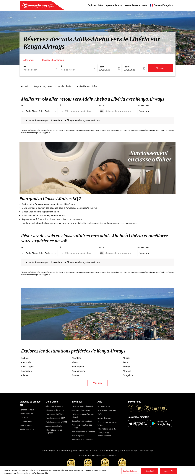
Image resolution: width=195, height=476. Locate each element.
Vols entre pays (78, 450)
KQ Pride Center (26, 421)
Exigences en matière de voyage (107, 423)
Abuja (75, 362)
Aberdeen (76, 358)
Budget (102, 105)
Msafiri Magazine (27, 429)
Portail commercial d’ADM (56, 422)
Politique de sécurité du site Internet (83, 415)
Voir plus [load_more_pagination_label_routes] (97, 383)
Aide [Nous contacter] (107, 410)
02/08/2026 (104, 69)
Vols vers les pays (48, 450)
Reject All (149, 471)
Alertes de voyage (105, 418)
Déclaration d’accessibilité (82, 439)
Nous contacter (104, 406)
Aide (144, 5)
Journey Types (143, 105)
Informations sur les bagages (54, 431)
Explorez (92, 5)
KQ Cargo (24, 417)
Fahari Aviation (26, 425)
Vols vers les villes (63, 450)
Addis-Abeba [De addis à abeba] (27, 366)
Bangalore (128, 375)
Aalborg (25, 358)
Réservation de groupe (55, 410)
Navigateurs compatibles (82, 421)
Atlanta (24, 375)
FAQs (100, 414)
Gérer (100, 5)
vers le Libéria (64, 86)
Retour (126, 67)
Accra (125, 362)
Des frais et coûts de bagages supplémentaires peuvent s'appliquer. (143, 130)
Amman (127, 366)
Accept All (169, 471)
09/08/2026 (129, 69)
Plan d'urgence (78, 436)
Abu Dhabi (26, 362)
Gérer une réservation (54, 406)
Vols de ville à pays (146, 450)
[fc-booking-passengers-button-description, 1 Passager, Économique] (52, 60)
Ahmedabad (78, 366)
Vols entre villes (92, 450)
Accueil (24, 86)
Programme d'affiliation (55, 414)
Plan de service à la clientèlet (83, 432)
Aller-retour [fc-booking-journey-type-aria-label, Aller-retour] (28, 60)
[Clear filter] (55, 111)
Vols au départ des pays (128, 450)
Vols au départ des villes (108, 450)
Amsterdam (26, 371)
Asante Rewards (132, 5)
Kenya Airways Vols (43, 86)
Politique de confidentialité (82, 406)
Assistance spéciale (54, 426)
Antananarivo (78, 371)
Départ (101, 67)
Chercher (160, 68)
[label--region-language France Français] (162, 5)
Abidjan (126, 358)
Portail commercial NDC (55, 418)
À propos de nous (113, 5)
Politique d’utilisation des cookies (82, 426)
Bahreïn (75, 375)
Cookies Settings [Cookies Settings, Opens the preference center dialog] (130, 471)
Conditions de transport (81, 410)
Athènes (127, 371)
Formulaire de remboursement (104, 434)
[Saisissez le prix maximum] (118, 111)
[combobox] (39, 69)
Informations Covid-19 (107, 429)
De (24, 67)
